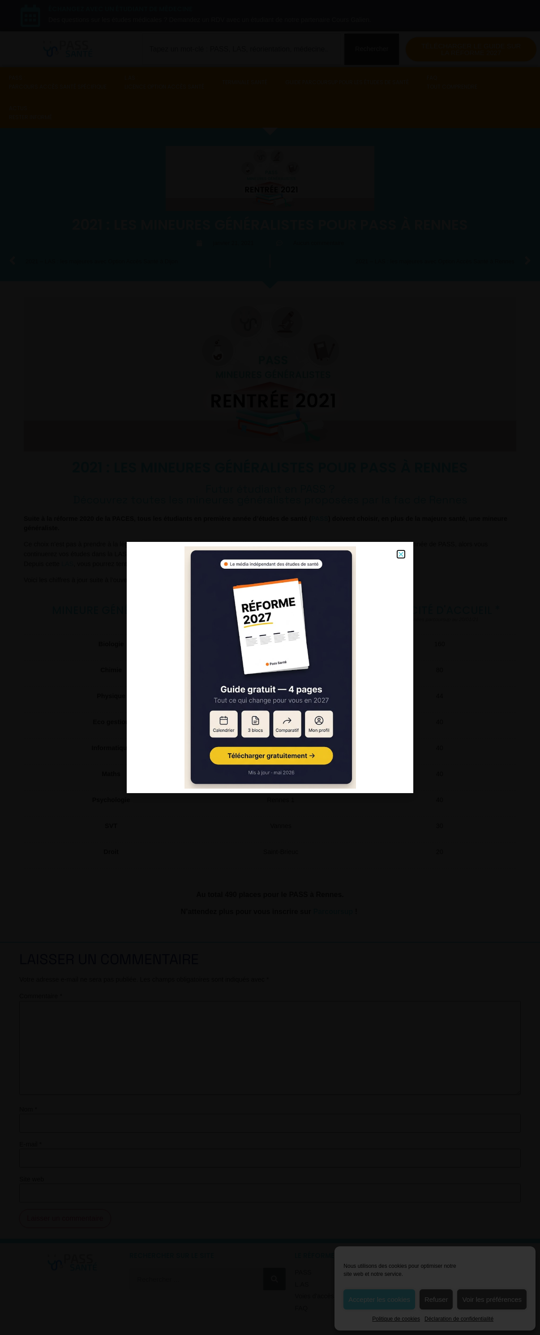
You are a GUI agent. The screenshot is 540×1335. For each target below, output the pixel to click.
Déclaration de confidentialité (458, 1319)
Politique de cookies (396, 1319)
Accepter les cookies (379, 1299)
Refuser (436, 1299)
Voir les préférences (492, 1299)
